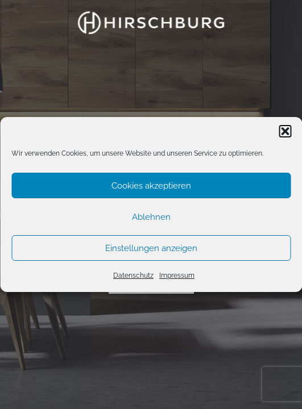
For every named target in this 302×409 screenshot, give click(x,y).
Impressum (177, 275)
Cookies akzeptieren (151, 186)
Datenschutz (133, 275)
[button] (285, 131)
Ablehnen (151, 217)
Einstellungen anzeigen (151, 248)
